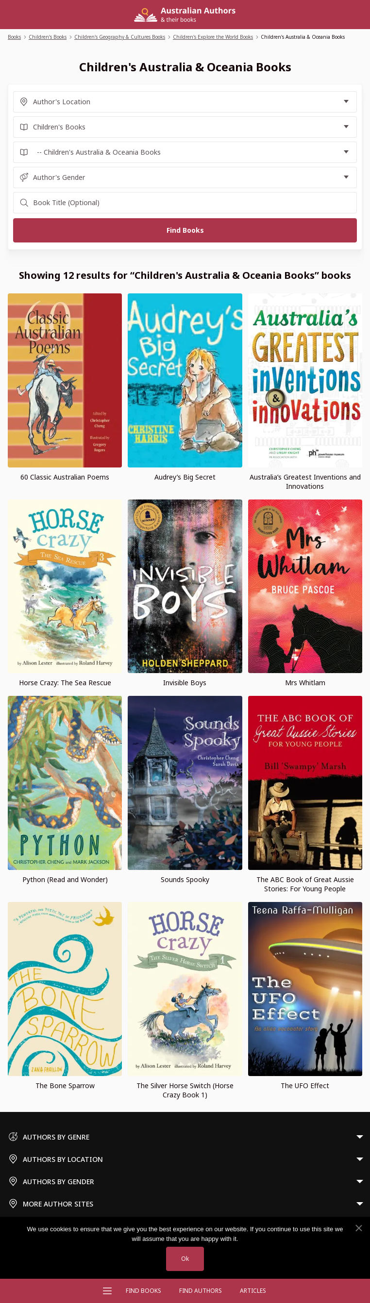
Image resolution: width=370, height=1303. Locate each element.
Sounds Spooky (185, 879)
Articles (253, 1291)
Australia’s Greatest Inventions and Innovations (305, 481)
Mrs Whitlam (305, 682)
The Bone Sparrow (65, 1085)
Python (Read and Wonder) (65, 879)
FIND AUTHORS (200, 1291)
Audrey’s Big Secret (185, 477)
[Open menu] (107, 1291)
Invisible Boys (184, 682)
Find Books (143, 1291)
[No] (358, 1228)
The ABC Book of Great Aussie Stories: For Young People (305, 884)
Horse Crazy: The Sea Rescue (65, 682)
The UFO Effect (305, 1085)
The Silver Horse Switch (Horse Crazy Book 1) (185, 1090)
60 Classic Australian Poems (64, 477)
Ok (185, 1259)
